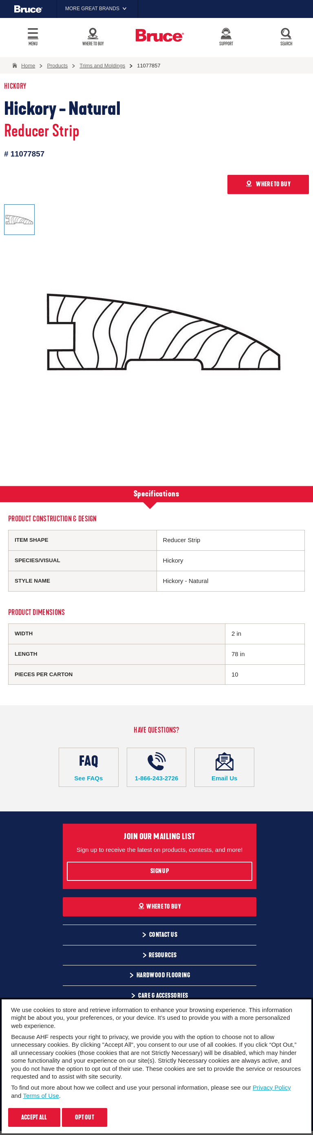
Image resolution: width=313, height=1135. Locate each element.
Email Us (224, 767)
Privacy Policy (272, 1087)
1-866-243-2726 (156, 767)
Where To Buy (159, 907)
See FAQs (88, 767)
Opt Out (84, 1117)
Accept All (34, 1117)
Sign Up (159, 871)
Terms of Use (41, 1095)
